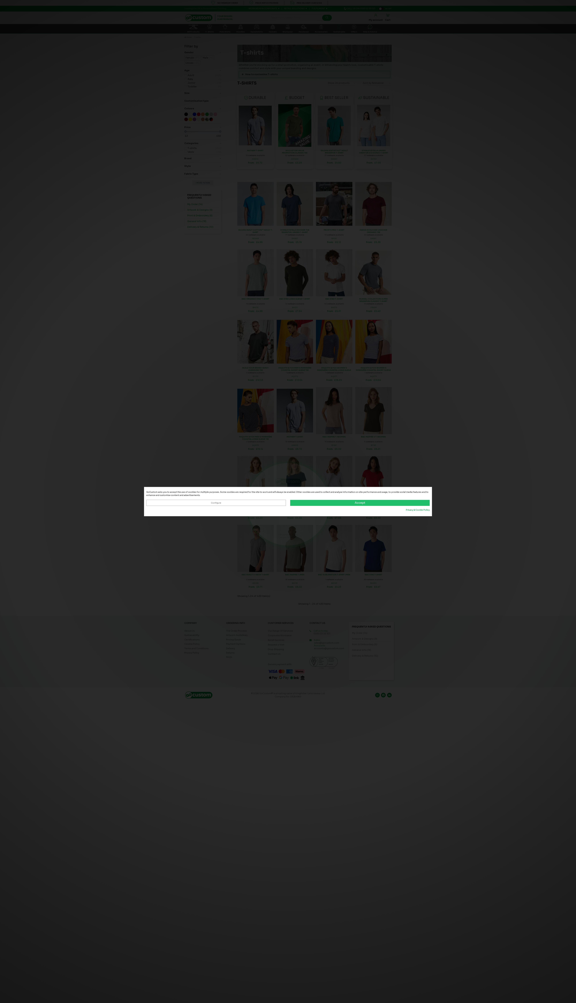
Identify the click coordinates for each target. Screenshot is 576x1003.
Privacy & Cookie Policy (418, 510)
